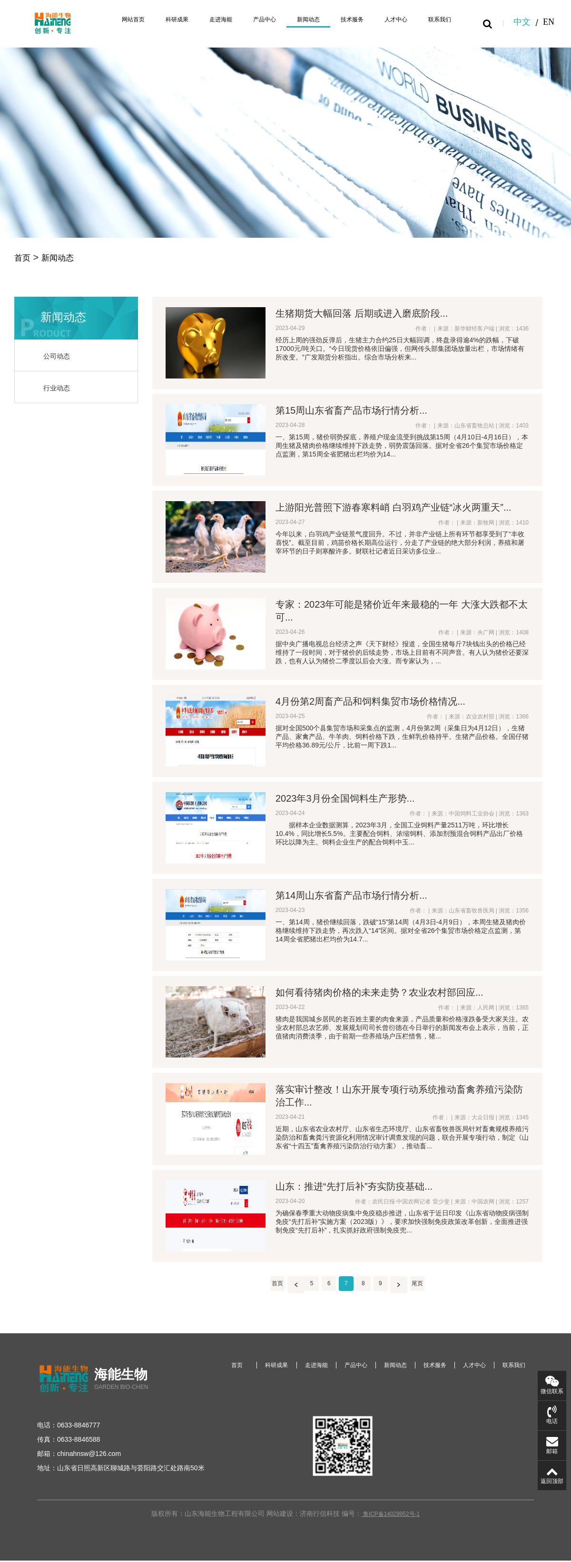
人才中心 (390, 20)
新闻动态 (295, 20)
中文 (522, 23)
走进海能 (200, 20)
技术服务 (342, 20)
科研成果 (152, 20)
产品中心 (247, 20)
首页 (23, 258)
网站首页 (104, 20)
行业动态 (58, 390)
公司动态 (58, 358)
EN (548, 23)
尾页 (426, 1286)
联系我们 (437, 20)
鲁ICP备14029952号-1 (390, 1528)
